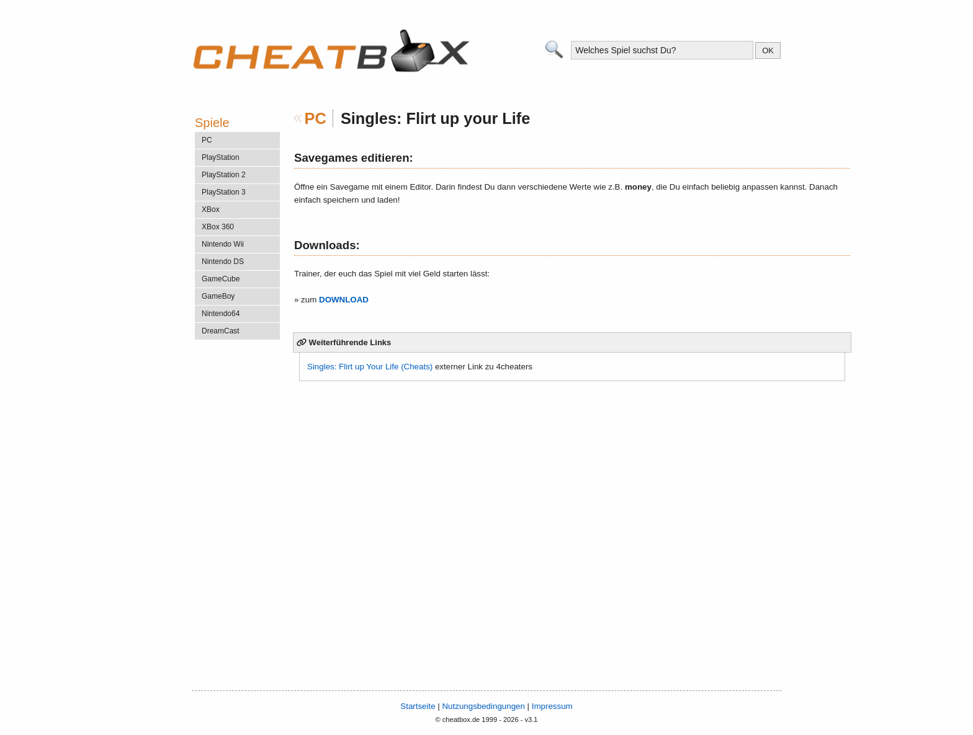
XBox (211, 209)
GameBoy (218, 296)
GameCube (221, 279)
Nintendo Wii (223, 244)
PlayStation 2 (224, 174)
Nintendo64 (221, 313)
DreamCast (221, 331)
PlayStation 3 (224, 192)
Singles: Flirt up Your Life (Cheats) (370, 366)
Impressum (552, 706)
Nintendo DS (223, 261)
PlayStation (221, 157)
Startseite (417, 706)
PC (315, 118)
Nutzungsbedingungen (483, 706)
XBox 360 (218, 226)
